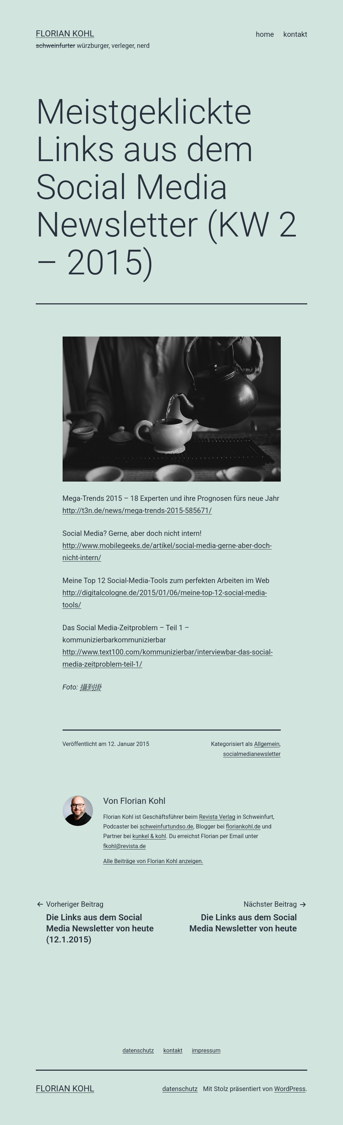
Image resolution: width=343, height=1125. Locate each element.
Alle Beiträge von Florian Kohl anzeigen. (153, 861)
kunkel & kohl (149, 836)
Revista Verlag (217, 816)
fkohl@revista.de (124, 846)
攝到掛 (90, 687)
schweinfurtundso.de (166, 826)
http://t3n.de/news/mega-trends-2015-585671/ (137, 510)
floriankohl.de (243, 826)
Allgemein (266, 744)
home (265, 34)
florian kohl (65, 34)
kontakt (295, 34)
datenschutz (180, 1088)
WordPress (289, 1088)
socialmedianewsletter (252, 754)
